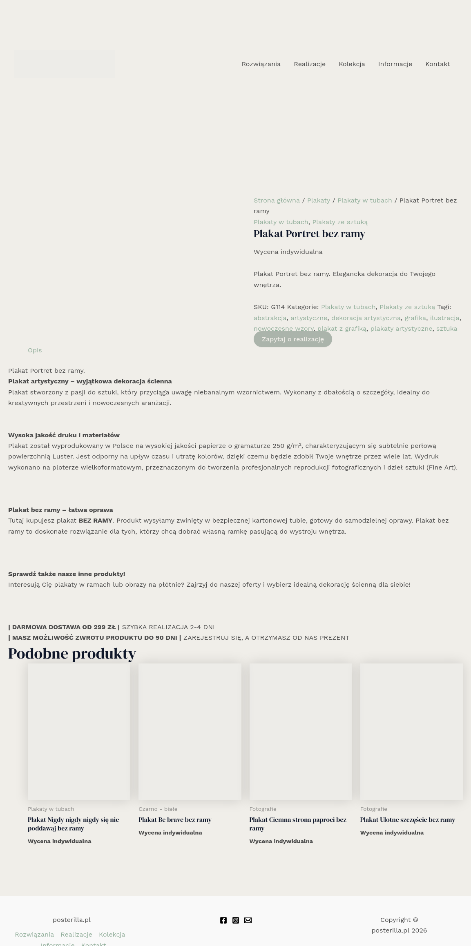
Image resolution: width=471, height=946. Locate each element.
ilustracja (445, 318)
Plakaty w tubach (364, 200)
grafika (415, 318)
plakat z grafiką (341, 328)
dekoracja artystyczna (366, 318)
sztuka (447, 328)
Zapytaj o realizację (293, 339)
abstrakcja (270, 318)
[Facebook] (223, 920)
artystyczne (308, 318)
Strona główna (277, 200)
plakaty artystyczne (402, 328)
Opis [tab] (35, 350)
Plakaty (318, 200)
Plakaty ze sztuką (340, 222)
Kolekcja (352, 64)
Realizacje (310, 64)
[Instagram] (235, 920)
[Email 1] (248, 920)
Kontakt (437, 64)
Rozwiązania (261, 64)
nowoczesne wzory (283, 328)
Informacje (395, 64)
